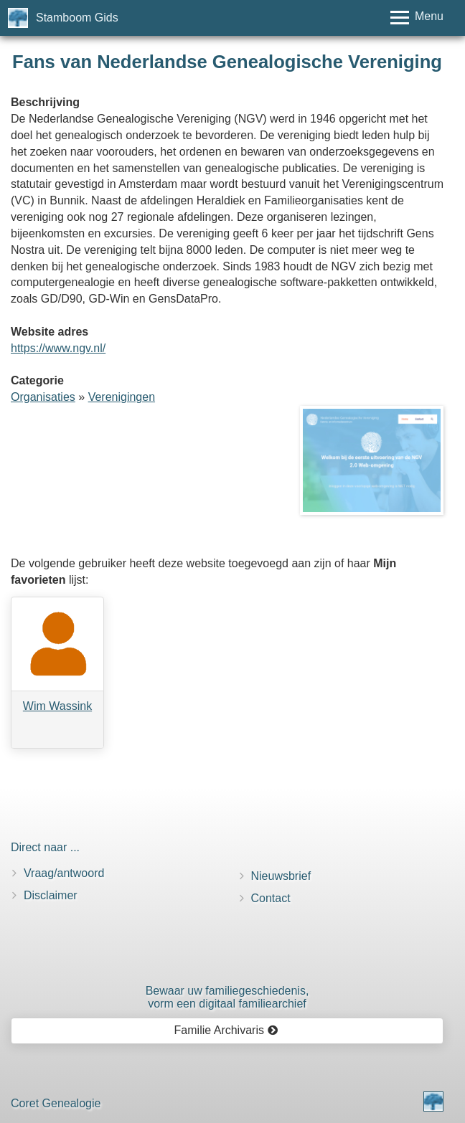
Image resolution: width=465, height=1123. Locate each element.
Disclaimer (51, 895)
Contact (271, 898)
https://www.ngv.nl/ (58, 348)
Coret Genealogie (55, 1103)
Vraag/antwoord (64, 873)
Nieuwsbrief (281, 876)
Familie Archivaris (226, 1030)
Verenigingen (121, 397)
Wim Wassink (57, 706)
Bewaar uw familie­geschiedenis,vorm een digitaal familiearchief (227, 997)
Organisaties (43, 397)
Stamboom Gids (77, 17)
